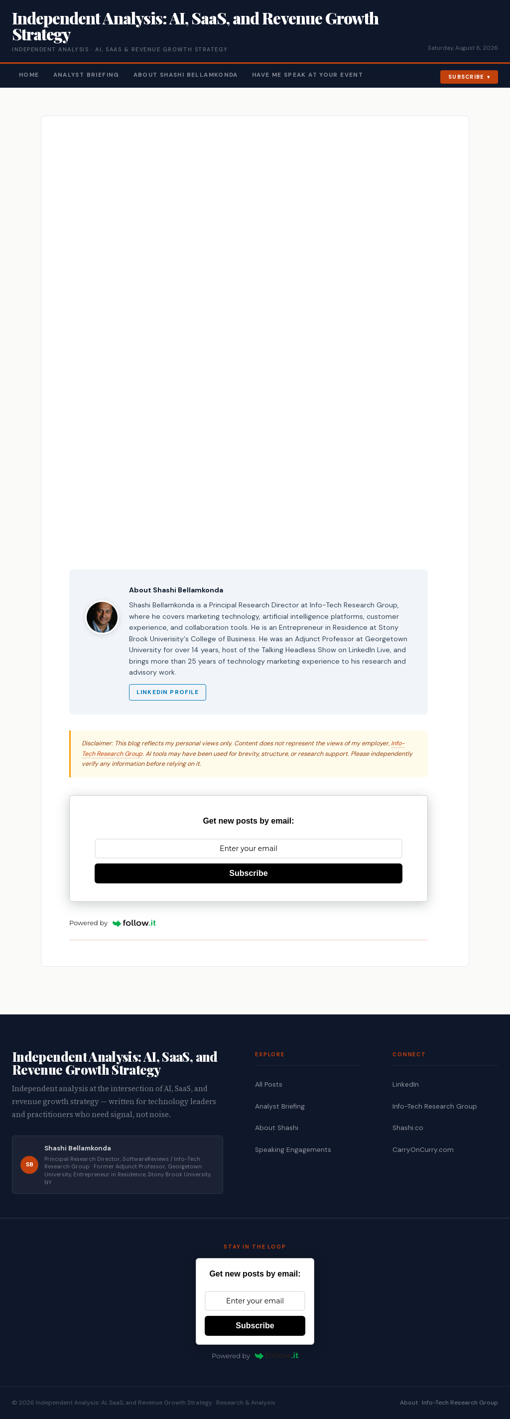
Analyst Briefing (86, 75)
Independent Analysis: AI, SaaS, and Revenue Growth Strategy (195, 25)
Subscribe (466, 76)
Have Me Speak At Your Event (307, 75)
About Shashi (276, 1128)
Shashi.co (407, 1128)
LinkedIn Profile (167, 692)
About (409, 1403)
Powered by (112, 923)
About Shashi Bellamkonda (185, 75)
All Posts (268, 1084)
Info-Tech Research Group (434, 1106)
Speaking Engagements (293, 1149)
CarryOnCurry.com (423, 1149)
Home (29, 75)
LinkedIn (405, 1084)
